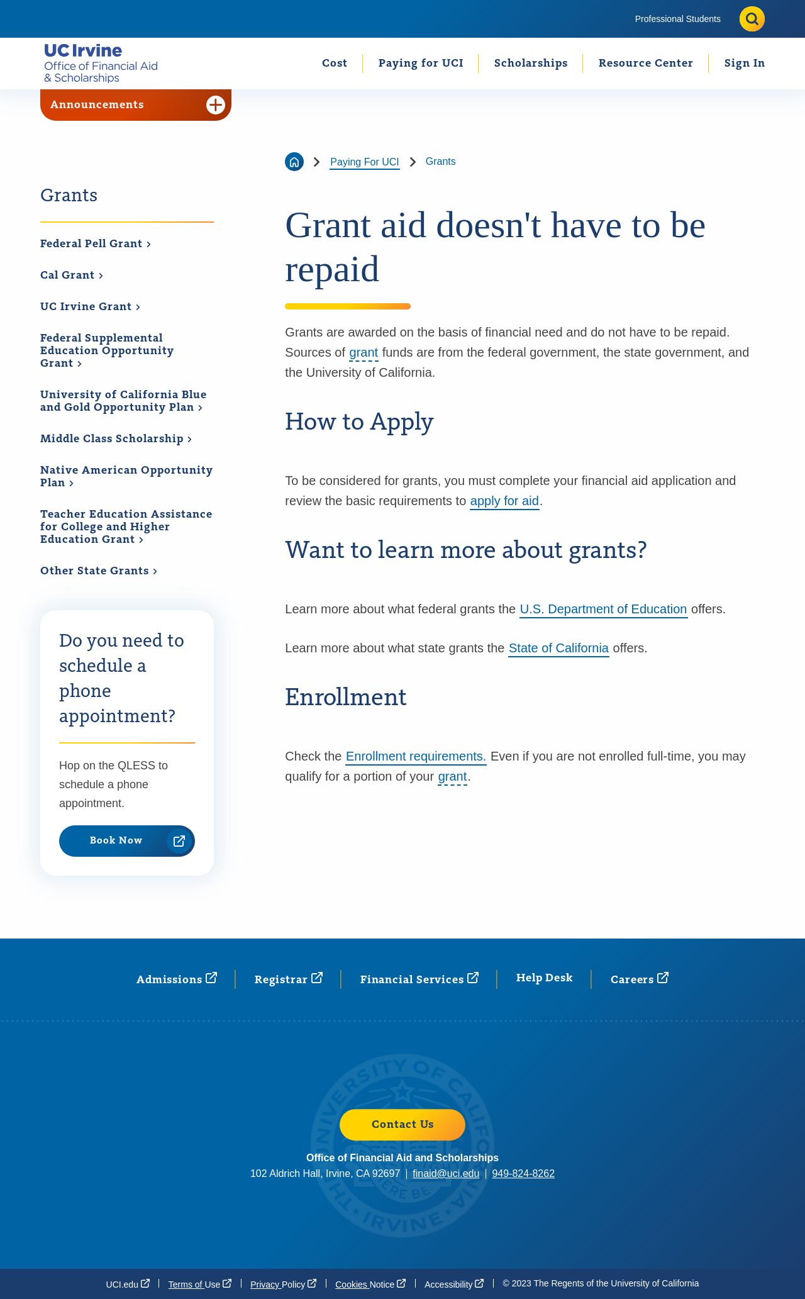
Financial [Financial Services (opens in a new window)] (419, 979)
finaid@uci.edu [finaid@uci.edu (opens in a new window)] (446, 1173)
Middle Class (116, 439)
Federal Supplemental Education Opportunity (107, 351)
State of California (559, 648)
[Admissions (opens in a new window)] (176, 979)
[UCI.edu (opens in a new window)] (128, 1284)
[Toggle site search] (752, 18)
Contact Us (403, 1124)
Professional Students (678, 18)
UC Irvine (90, 307)
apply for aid (504, 501)
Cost (335, 63)
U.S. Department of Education (603, 609)
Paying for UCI (421, 63)
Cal (72, 275)
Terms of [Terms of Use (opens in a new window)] (200, 1284)
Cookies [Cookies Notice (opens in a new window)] (370, 1284)
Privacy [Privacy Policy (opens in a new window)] (283, 1284)
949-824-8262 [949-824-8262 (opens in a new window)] (523, 1173)
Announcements (137, 105)
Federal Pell (96, 244)
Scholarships (531, 63)
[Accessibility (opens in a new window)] (454, 1284)
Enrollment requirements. (416, 756)
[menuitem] (678, 18)
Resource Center (646, 63)
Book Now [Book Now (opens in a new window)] (141, 841)
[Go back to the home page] (294, 161)
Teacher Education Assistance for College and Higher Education (126, 527)
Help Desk (544, 978)
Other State (99, 571)
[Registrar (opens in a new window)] (289, 979)
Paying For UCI (364, 162)
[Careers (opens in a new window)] (640, 979)
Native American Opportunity (126, 477)
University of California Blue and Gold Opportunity (123, 401)
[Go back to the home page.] (106, 63)
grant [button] (364, 352)
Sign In (744, 63)
